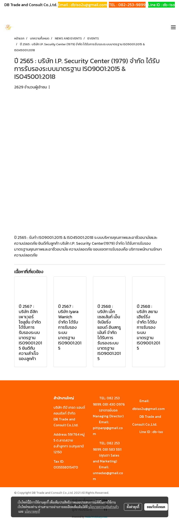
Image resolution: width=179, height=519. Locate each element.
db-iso (157, 431)
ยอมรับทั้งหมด (156, 507)
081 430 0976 (114, 404)
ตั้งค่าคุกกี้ (133, 507)
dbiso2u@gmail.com (148, 408)
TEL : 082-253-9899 (127, 5)
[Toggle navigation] (173, 27)
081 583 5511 (112, 449)
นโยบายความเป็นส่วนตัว (103, 507)
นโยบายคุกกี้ (32, 511)
